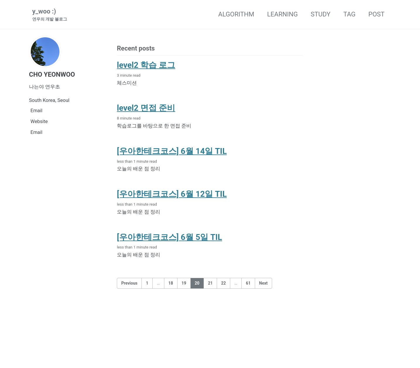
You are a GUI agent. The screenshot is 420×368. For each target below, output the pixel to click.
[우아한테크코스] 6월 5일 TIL (169, 237)
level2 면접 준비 (146, 108)
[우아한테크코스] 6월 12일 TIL (172, 194)
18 (170, 283)
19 (184, 283)
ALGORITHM (236, 14)
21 (210, 283)
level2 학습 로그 (146, 65)
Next (263, 283)
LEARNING (282, 14)
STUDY (321, 14)
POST (376, 14)
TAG (349, 14)
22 (223, 283)
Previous (129, 283)
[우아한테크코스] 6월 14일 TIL (172, 151)
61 (248, 283)
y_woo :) (49, 15)
